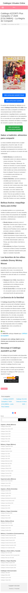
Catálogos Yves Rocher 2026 (7, 470)
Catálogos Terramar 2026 (6, 473)
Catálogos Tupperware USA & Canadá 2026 (10, 555)
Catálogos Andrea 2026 (6, 426)
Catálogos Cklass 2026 (6, 431)
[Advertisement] (14, 41)
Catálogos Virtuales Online (14, 3)
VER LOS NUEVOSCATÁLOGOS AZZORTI (14, 128)
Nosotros (11, 588)
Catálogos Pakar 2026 (5, 438)
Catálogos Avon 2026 (5, 453)
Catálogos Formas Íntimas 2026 (7, 500)
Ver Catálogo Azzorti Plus (14, 95)
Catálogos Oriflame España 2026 (8, 562)
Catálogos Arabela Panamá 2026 (8, 540)
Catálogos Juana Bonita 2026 (7, 503)
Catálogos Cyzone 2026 (6, 577)
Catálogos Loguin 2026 (6, 495)
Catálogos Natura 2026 (6, 465)
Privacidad (16, 588)
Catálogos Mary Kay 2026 (6, 463)
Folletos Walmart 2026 (5, 485)
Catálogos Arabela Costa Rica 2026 (8, 537)
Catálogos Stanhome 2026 (6, 451)
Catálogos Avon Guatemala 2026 (8, 547)
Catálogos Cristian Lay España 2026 (8, 565)
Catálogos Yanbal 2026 (6, 580)
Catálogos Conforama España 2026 (8, 567)
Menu (14, 7)
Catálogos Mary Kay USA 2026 (7, 557)
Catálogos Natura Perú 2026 (7, 525)
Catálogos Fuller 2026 (5, 456)
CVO (4, 24)
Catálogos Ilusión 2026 (5, 433)
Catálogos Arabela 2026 (6, 448)
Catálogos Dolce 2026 (5, 508)
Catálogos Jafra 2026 (5, 458)
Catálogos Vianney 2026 (6, 475)
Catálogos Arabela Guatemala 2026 (8, 535)
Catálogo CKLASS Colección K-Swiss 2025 (21, 401)
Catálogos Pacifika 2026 (6, 493)
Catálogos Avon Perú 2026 (6, 522)
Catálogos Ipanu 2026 (5, 505)
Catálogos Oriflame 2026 (6, 468)
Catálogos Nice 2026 (5, 441)
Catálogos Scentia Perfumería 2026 (8, 542)
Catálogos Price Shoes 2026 (7, 428)
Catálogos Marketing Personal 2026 (8, 498)
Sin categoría (4, 388)
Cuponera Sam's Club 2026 (6, 480)
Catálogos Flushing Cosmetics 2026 (8, 545)
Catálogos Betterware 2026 (6, 461)
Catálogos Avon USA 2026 (6, 552)
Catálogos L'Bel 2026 (5, 572)
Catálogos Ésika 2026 (5, 575)
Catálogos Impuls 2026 (5, 436)
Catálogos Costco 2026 (6, 483)
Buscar (2, 416)
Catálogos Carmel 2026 (6, 490)
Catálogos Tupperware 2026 (7, 446)
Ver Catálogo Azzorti (14, 101)
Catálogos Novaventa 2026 (6, 513)
